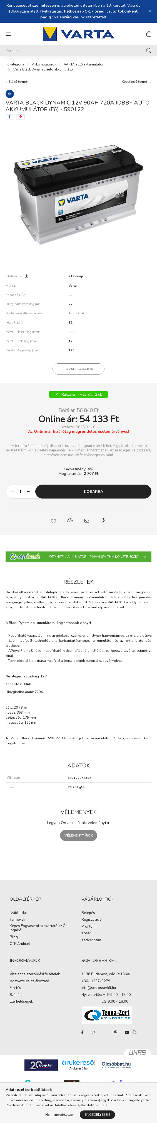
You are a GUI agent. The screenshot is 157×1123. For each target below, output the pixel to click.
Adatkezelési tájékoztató (29, 981)
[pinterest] (20, 117)
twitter (104, 1032)
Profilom (88, 927)
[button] (53, 520)
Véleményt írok (78, 835)
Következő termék (135, 81)
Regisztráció (91, 920)
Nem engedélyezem (60, 1114)
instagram (93, 1032)
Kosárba (93, 491)
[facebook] (9, 117)
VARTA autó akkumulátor (83, 64)
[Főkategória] (15, 64)
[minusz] (13, 491)
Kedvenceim (91, 940)
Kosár (86, 933)
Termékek (17, 920)
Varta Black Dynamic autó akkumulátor (43, 69)
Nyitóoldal (18, 913)
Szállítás (17, 995)
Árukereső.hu (78, 1068)
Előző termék (18, 81)
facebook (82, 1032)
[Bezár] (150, 11)
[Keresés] (78, 50)
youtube (127, 1032)
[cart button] (148, 34)
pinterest (115, 1032)
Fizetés (15, 988)
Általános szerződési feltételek (35, 974)
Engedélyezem (97, 1114)
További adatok (78, 369)
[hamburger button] (8, 34)
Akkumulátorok (44, 64)
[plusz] (28, 491)
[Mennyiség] (20, 491)
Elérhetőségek (21, 1002)
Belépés (88, 913)
